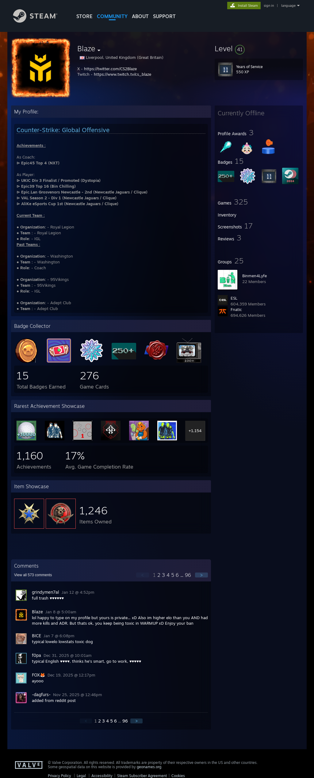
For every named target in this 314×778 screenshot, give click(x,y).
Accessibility (102, 775)
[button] (259, 48)
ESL (234, 298)
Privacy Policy (59, 775)
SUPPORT (164, 16)
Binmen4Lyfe (254, 275)
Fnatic (236, 309)
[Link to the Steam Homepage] (40, 21)
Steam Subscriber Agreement (142, 775)
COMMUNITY (112, 16)
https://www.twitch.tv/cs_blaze (122, 74)
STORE (84, 16)
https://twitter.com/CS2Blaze (110, 68)
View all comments (33, 575)
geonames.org (149, 767)
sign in (269, 5)
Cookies (178, 775)
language (288, 5)
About (140, 16)
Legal (81, 775)
